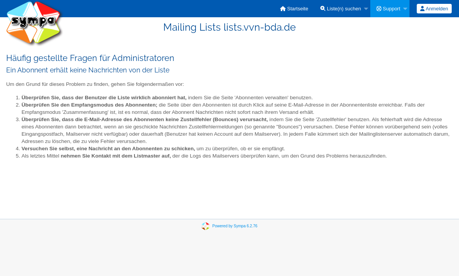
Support (388, 9)
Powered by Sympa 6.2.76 (234, 226)
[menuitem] (294, 8)
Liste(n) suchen (340, 9)
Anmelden (434, 9)
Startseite (294, 9)
